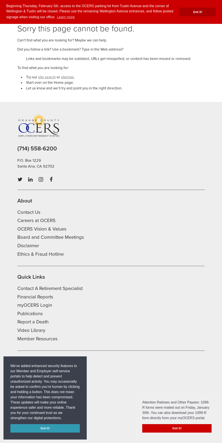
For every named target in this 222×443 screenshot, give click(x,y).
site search (47, 77)
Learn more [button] (66, 17)
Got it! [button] (197, 12)
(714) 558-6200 (37, 148)
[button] (63, 418)
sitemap (67, 77)
